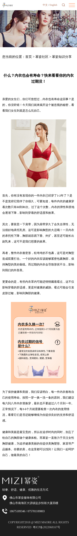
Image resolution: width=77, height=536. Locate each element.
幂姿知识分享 (62, 56)
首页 (28, 56)
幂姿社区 (41, 56)
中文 (45, 4)
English (53, 4)
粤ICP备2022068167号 (46, 527)
